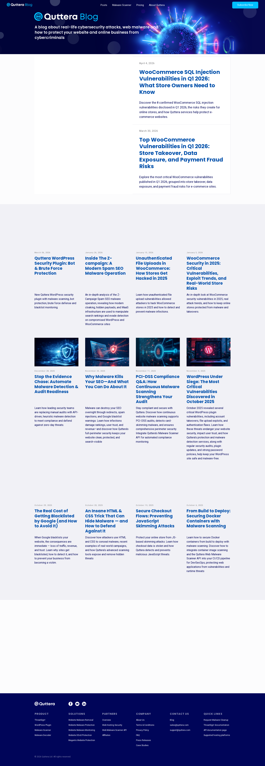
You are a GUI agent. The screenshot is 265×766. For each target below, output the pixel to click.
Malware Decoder (43, 735)
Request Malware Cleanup (216, 720)
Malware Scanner (121, 5)
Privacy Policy (142, 730)
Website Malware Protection (81, 725)
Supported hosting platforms (217, 735)
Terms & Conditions (145, 725)
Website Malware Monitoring (81, 730)
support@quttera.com (180, 730)
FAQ (138, 735)
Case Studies (142, 745)
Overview (106, 720)
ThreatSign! (40, 720)
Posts (104, 5)
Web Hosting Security (112, 725)
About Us (140, 720)
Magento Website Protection (81, 740)
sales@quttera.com (179, 725)
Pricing (140, 5)
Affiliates (106, 735)
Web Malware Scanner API (114, 730)
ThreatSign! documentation (216, 725)
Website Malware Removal (80, 720)
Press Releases (143, 740)
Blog (172, 720)
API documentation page (215, 730)
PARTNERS (109, 714)
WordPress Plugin (43, 725)
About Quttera (157, 5)
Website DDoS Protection (80, 735)
